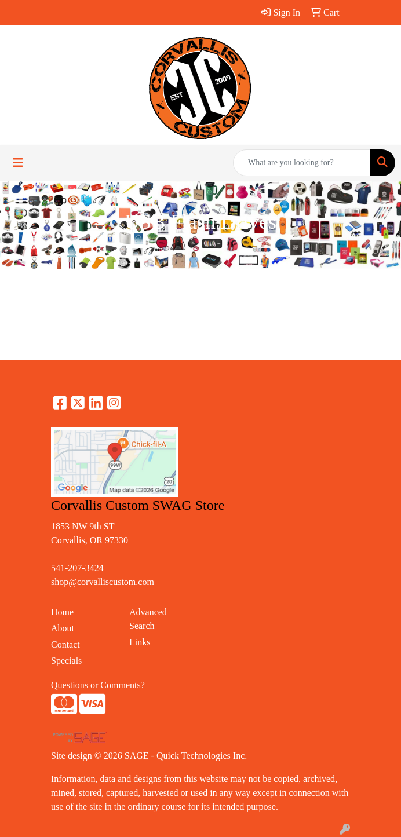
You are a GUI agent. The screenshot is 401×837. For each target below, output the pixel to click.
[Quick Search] (302, 162)
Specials (66, 661)
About (62, 628)
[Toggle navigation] (18, 163)
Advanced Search (148, 619)
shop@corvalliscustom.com (102, 582)
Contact (65, 644)
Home (62, 612)
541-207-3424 (77, 568)
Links (139, 642)
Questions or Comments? (98, 685)
